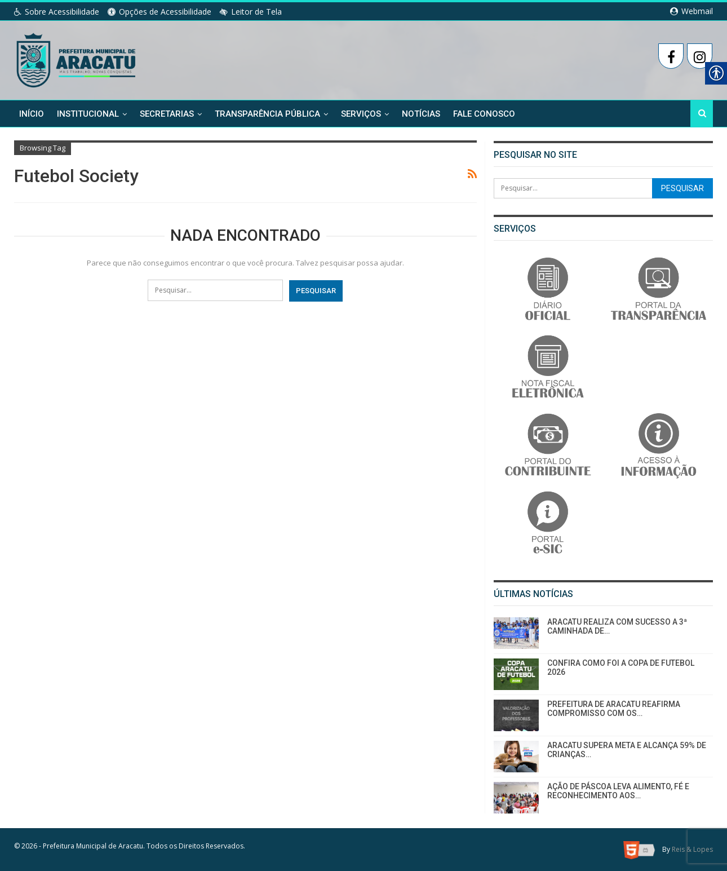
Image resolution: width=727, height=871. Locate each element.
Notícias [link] (421, 114)
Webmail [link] (691, 11)
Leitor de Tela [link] (251, 11)
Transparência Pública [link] (267, 114)
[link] (77, 58)
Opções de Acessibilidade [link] (159, 11)
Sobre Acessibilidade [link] (56, 11)
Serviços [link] (361, 114)
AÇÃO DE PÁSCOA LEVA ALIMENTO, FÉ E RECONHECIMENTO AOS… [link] (618, 791)
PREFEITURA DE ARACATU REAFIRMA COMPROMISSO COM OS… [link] (613, 709)
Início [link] (31, 114)
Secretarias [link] (167, 114)
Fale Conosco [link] (484, 114)
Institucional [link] (88, 114)
